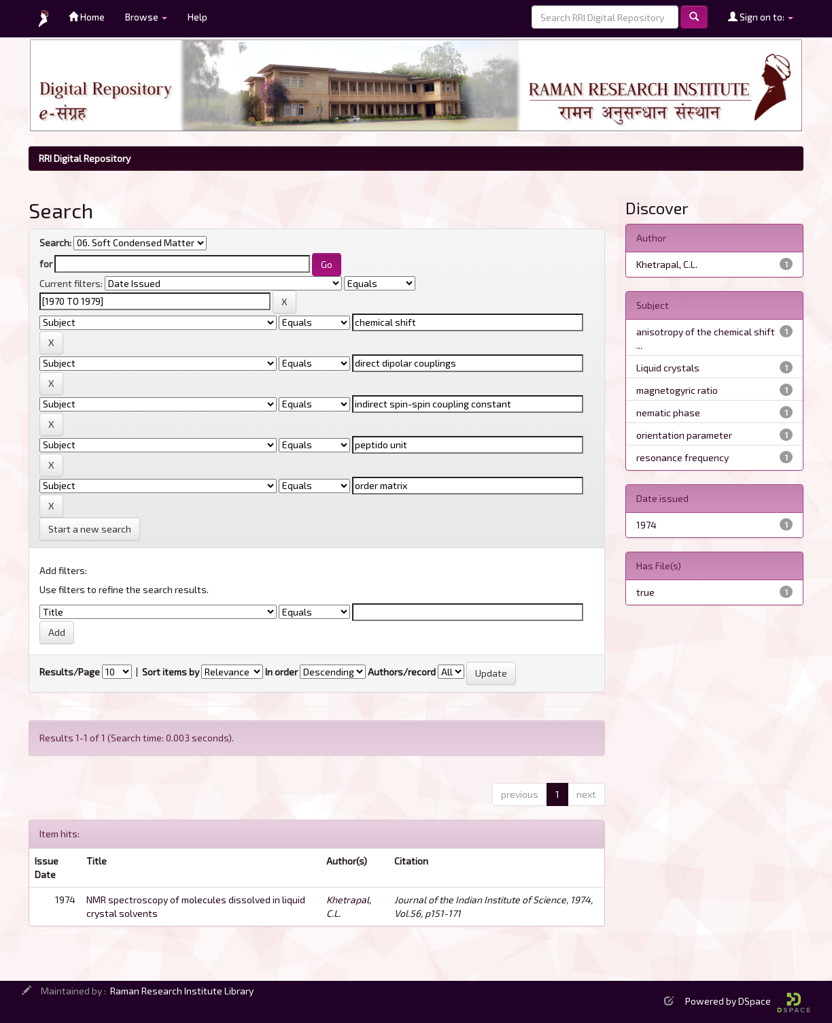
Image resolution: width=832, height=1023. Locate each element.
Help (197, 16)
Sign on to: (760, 16)
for (45, 263)
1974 (646, 525)
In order (281, 671)
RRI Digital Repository (85, 158)
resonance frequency (682, 457)
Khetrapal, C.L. (666, 264)
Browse (146, 16)
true (645, 592)
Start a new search (89, 529)
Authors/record (402, 671)
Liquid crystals (667, 367)
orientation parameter (684, 435)
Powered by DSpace (747, 1001)
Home (87, 16)
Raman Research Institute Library (182, 990)
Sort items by (170, 671)
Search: (55, 242)
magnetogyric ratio (677, 390)
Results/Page (69, 671)
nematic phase (668, 412)
